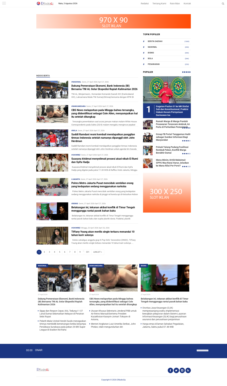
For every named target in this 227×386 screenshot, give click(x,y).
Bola (150, 58)
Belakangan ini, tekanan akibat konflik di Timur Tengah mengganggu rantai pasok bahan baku (103, 209)
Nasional (152, 47)
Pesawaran (153, 64)
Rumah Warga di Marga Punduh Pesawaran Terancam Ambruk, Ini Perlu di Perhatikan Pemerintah (173, 124)
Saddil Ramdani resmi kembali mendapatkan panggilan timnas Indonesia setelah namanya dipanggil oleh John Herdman (103, 138)
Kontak (187, 3)
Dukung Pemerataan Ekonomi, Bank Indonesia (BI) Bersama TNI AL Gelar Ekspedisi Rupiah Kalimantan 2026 (104, 87)
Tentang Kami (159, 3)
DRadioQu (121, 380)
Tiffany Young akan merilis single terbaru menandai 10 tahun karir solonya (102, 233)
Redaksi (145, 3)
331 (87, 252)
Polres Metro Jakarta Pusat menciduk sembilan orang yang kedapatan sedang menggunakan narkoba (102, 185)
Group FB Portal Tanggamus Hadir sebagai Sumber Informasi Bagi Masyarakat (173, 137)
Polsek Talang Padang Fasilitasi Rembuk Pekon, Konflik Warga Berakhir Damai (172, 150)
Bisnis (151, 53)
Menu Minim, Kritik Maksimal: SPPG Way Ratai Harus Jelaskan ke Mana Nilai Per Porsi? (172, 163)
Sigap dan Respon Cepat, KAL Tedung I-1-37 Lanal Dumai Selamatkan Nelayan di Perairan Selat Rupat (62, 314)
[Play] (10, 350)
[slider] (202, 352)
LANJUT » (97, 252)
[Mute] (193, 350)
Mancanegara (95, 266)
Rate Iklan (175, 3)
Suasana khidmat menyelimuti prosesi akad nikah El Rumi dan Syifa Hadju (104, 160)
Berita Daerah (155, 41)
